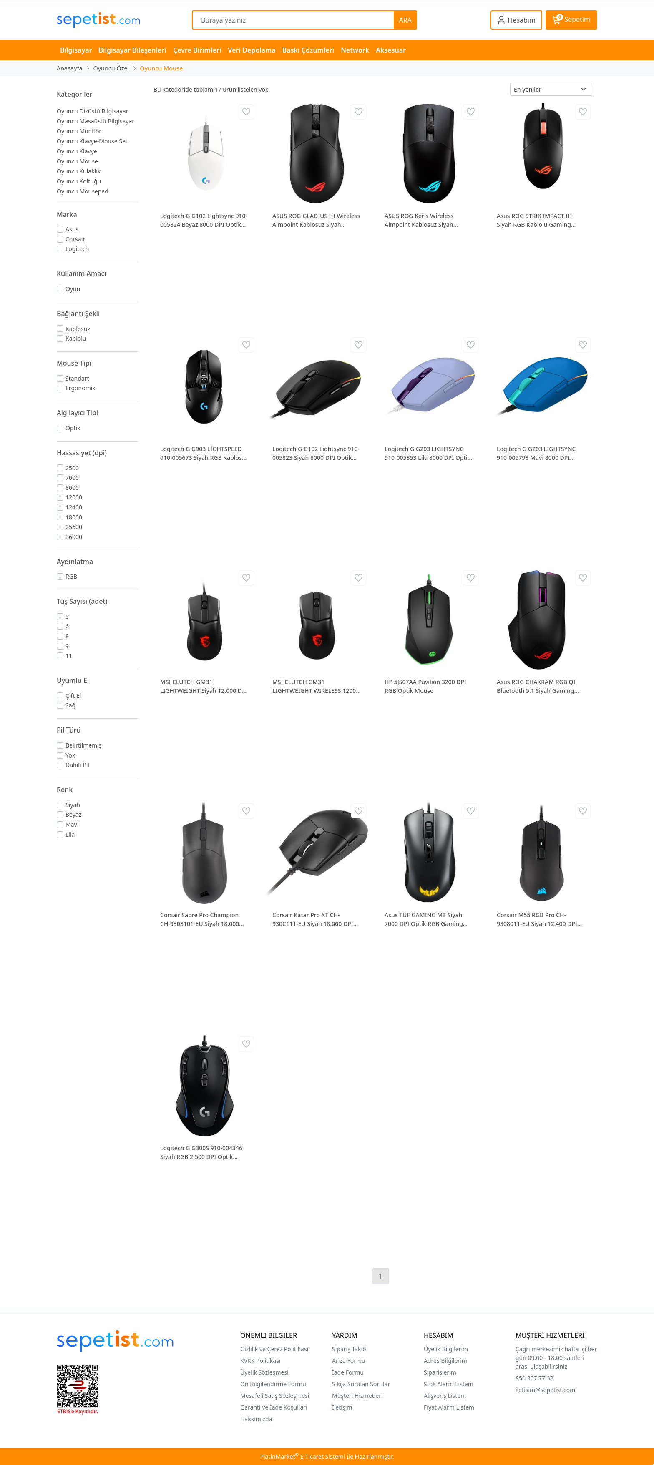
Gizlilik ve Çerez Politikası (274, 1349)
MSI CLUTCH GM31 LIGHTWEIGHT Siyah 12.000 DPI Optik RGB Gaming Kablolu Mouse (204, 686)
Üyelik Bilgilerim (446, 1349)
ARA (405, 20)
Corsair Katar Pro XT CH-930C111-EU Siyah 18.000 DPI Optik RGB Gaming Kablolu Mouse (312, 919)
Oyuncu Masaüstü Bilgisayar (95, 121)
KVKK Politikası (260, 1361)
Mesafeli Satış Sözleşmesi (274, 1396)
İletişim (342, 1407)
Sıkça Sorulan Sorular (361, 1384)
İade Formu (348, 1372)
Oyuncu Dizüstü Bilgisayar (92, 111)
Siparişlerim (440, 1372)
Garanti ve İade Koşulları (273, 1407)
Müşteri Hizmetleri (357, 1396)
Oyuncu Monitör (79, 131)
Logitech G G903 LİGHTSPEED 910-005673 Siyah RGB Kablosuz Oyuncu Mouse (204, 453)
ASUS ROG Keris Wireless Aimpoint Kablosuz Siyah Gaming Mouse (419, 220)
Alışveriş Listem (445, 1396)
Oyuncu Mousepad (82, 191)
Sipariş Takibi (349, 1349)
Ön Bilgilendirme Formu (273, 1384)
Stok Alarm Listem (448, 1384)
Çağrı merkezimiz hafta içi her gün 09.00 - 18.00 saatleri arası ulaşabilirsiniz (556, 1357)
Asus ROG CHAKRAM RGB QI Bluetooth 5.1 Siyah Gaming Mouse (536, 686)
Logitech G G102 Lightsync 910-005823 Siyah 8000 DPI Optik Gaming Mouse (316, 453)
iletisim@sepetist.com (545, 1390)
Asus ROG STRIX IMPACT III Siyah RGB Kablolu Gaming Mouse (534, 220)
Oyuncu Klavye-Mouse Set (92, 141)
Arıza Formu (348, 1361)
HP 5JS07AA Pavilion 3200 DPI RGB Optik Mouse (425, 686)
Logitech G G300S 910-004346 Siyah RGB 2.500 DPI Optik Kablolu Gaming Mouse (201, 1152)
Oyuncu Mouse (77, 161)
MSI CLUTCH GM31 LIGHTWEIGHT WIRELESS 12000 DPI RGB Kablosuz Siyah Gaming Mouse (315, 686)
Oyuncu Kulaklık (79, 171)
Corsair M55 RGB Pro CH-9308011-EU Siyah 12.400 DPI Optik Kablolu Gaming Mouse (538, 919)
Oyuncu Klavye (77, 151)
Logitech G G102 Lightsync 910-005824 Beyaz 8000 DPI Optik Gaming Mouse (203, 220)
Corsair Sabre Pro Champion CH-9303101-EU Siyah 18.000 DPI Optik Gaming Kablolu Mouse (199, 919)
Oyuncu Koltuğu (79, 181)
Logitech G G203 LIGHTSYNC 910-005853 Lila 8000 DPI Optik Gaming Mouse (428, 453)
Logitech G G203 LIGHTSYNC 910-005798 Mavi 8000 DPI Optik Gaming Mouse (536, 453)
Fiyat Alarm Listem (449, 1407)
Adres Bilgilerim (445, 1361)
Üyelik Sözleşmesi (264, 1372)
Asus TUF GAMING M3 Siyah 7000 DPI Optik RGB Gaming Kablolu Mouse (424, 919)
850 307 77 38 (534, 1378)
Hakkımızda (256, 1419)
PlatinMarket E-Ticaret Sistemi (302, 1456)
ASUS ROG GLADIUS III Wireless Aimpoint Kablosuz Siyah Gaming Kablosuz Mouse (316, 220)
